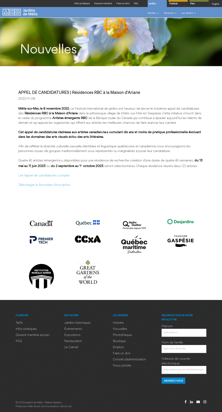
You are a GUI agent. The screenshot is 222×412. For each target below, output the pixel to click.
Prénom (167, 326)
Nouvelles (120, 329)
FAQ (19, 341)
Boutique (119, 341)
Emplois (118, 347)
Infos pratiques (26, 329)
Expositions (72, 335)
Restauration (73, 341)
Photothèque (122, 335)
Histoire (118, 323)
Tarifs (19, 323)
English (215, 4)
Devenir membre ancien (32, 335)
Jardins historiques (77, 323)
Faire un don (121, 353)
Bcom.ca (66, 406)
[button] (153, 13)
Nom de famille (172, 342)
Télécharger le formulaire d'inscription (44, 185)
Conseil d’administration (129, 359)
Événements (73, 329)
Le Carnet (71, 347)
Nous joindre (122, 365)
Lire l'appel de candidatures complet (43, 175)
